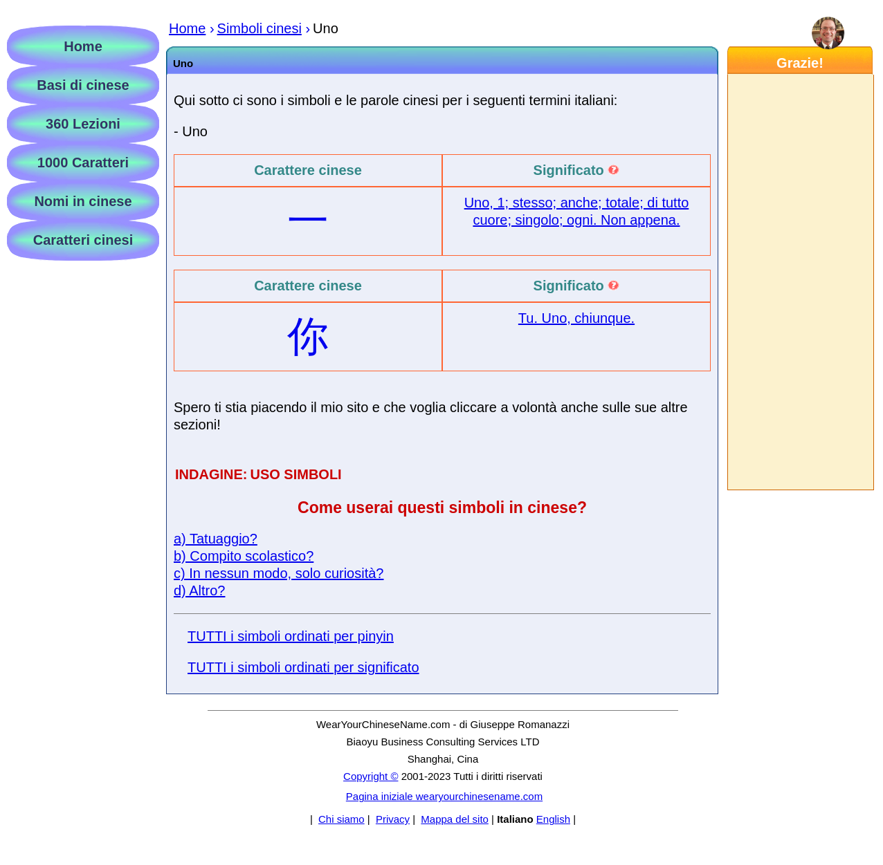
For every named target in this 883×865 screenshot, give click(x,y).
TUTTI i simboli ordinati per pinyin (291, 636)
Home (83, 46)
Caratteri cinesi (83, 240)
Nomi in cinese (82, 201)
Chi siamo (341, 819)
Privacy (393, 819)
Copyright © (370, 776)
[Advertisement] (800, 282)
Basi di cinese (83, 85)
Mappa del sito (455, 819)
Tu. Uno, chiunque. (576, 318)
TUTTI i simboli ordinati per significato (303, 667)
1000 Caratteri (83, 162)
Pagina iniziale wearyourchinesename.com (444, 796)
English (553, 819)
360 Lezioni (83, 123)
